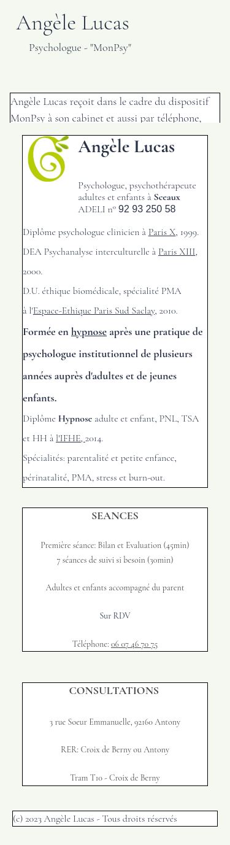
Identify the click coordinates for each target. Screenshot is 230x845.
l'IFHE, (70, 438)
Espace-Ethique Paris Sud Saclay (94, 310)
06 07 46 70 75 (134, 644)
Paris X (162, 232)
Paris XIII (176, 251)
